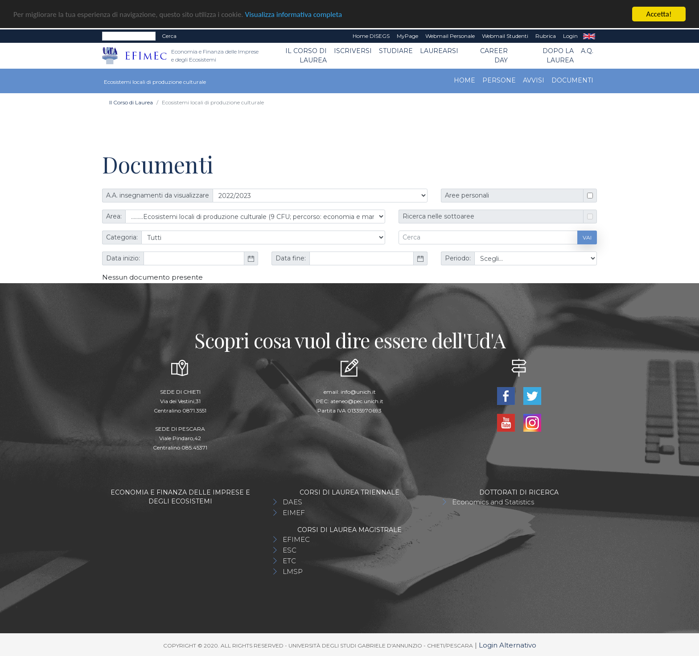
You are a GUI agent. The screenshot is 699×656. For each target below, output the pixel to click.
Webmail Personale (450, 36)
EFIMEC (296, 539)
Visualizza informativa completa (293, 14)
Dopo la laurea (558, 55)
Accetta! (659, 14)
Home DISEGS (371, 36)
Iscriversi (353, 51)
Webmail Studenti (505, 36)
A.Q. (587, 51)
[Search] (129, 36)
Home (464, 80)
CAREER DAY (494, 55)
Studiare (396, 51)
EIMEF (294, 512)
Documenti (572, 80)
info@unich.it (358, 391)
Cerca (169, 36)
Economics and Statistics (493, 502)
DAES (292, 502)
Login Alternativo (507, 645)
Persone (499, 80)
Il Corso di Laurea (306, 55)
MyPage (407, 36)
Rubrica (545, 36)
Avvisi (533, 80)
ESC (289, 550)
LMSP (293, 571)
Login (570, 36)
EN (589, 36)
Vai (587, 237)
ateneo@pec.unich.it (356, 401)
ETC (289, 561)
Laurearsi (439, 51)
